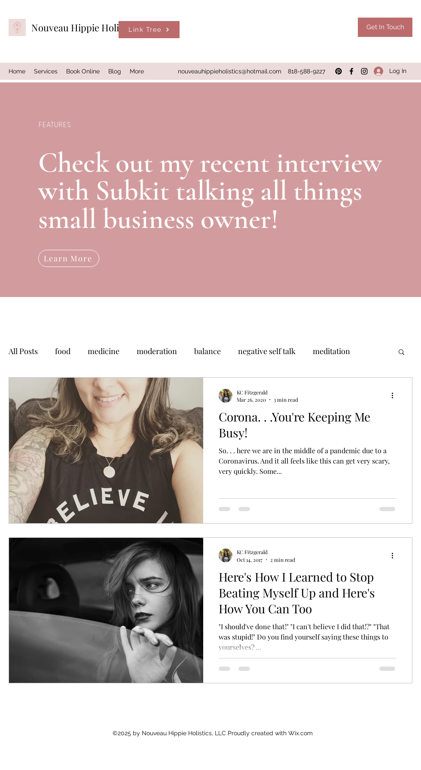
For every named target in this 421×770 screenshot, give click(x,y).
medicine (103, 351)
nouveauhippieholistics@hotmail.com (229, 71)
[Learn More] (68, 258)
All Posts (23, 351)
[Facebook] (351, 71)
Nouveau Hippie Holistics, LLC (96, 27)
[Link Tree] (149, 29)
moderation (157, 351)
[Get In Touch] (385, 27)
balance (207, 351)
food (62, 351)
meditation (331, 351)
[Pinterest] (338, 71)
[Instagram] (364, 71)
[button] (401, 352)
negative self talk (267, 351)
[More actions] (395, 396)
